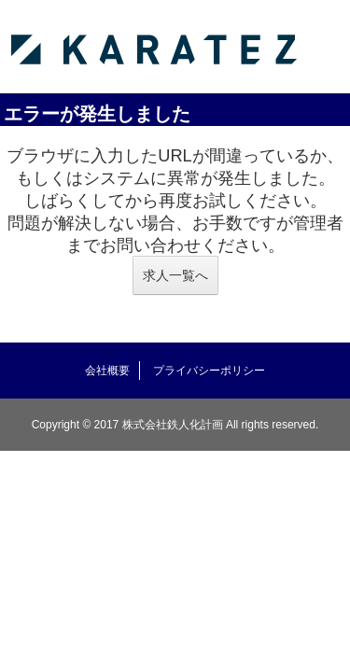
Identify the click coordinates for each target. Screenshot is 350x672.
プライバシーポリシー (209, 370)
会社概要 (107, 370)
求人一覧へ (175, 275)
